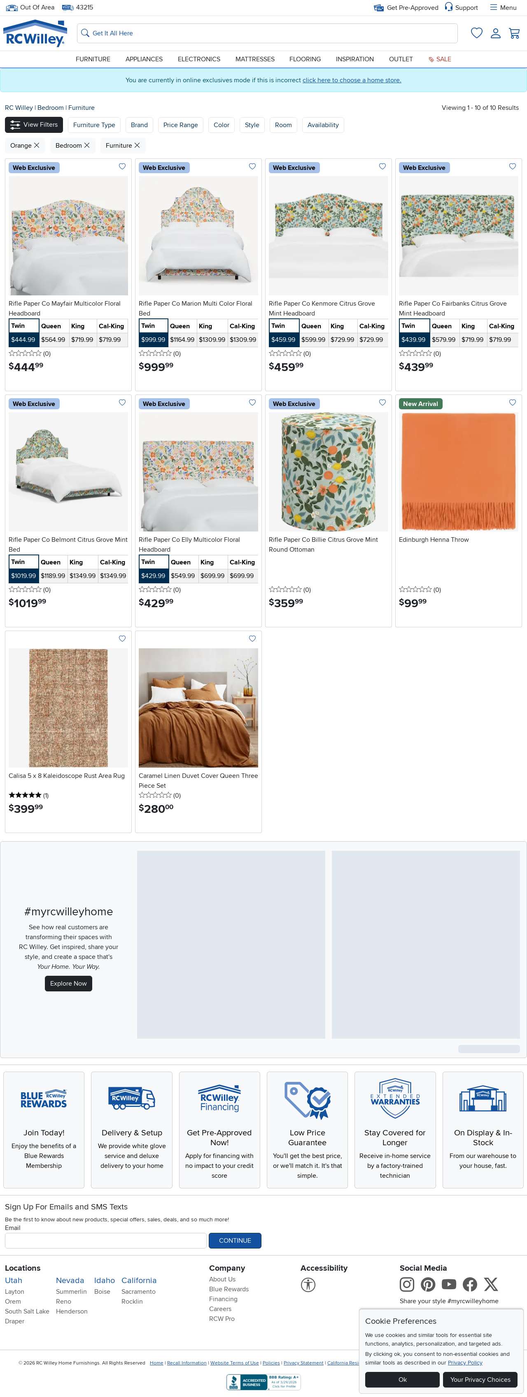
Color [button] (221, 125)
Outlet (401, 59)
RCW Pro (222, 1319)
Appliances (144, 59)
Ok (403, 1380)
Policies (271, 1363)
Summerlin (71, 1292)
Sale (439, 59)
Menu (503, 7)
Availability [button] (323, 125)
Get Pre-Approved (406, 8)
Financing (223, 1299)
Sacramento (138, 1292)
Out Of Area (30, 7)
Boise (102, 1292)
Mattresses (255, 59)
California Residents (349, 1363)
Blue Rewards (229, 1289)
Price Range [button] (180, 125)
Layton (14, 1292)
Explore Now (68, 983)
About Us (222, 1279)
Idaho (104, 1281)
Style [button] (252, 125)
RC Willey (19, 108)
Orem (13, 1301)
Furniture (93, 59)
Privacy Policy (465, 1362)
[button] (34, 125)
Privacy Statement (304, 1363)
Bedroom (51, 108)
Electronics (199, 59)
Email (13, 1228)
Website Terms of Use (234, 1363)
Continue (235, 1241)
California (139, 1281)
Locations (23, 1268)
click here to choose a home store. (352, 80)
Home (156, 1363)
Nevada (70, 1281)
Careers (220, 1309)
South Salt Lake (27, 1311)
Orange (25, 146)
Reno (63, 1301)
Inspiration (355, 59)
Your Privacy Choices (480, 1380)
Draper (14, 1321)
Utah (13, 1281)
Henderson (72, 1311)
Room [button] (283, 125)
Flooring (305, 59)
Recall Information (187, 1363)
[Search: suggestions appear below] (267, 33)
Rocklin (132, 1301)
